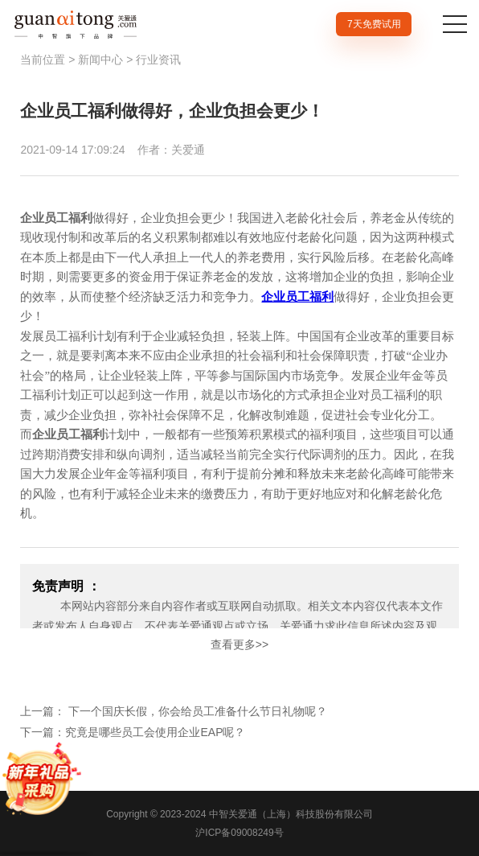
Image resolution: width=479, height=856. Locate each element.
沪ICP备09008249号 (239, 832)
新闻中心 (100, 59)
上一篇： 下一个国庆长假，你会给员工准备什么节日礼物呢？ (173, 711)
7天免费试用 (374, 24)
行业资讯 (158, 59)
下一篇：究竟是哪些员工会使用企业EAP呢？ (132, 732)
